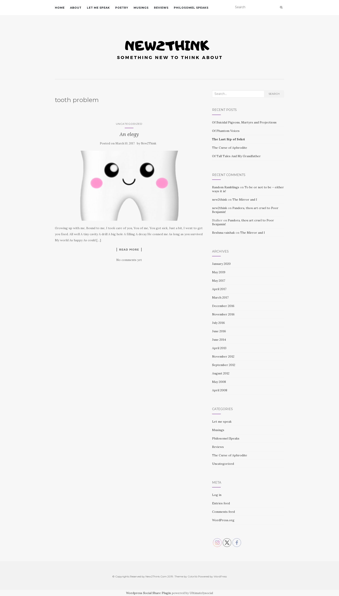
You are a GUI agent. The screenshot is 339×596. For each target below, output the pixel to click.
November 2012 (223, 356)
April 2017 (219, 289)
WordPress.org (223, 520)
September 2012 (223, 365)
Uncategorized (129, 123)
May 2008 (219, 382)
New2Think (148, 143)
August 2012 (220, 373)
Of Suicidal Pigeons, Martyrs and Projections (244, 122)
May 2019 (218, 272)
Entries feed (221, 503)
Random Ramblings (225, 187)
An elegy (129, 134)
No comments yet (129, 260)
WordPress (220, 576)
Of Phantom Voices (226, 131)
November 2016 (223, 314)
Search (274, 93)
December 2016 (223, 306)
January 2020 (221, 264)
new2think (219, 199)
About (76, 7)
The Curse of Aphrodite (229, 148)
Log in (216, 495)
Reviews (161, 7)
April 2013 (219, 348)
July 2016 (218, 323)
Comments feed (223, 512)
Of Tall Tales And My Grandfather (236, 156)
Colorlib (192, 576)
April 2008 (219, 390)
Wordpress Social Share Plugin (149, 593)
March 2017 (220, 297)
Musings (141, 7)
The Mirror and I (244, 199)
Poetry (121, 7)
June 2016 (219, 331)
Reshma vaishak (223, 233)
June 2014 (219, 340)
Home (60, 7)
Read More (129, 249)
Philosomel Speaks (191, 7)
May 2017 (218, 281)
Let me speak (98, 7)
